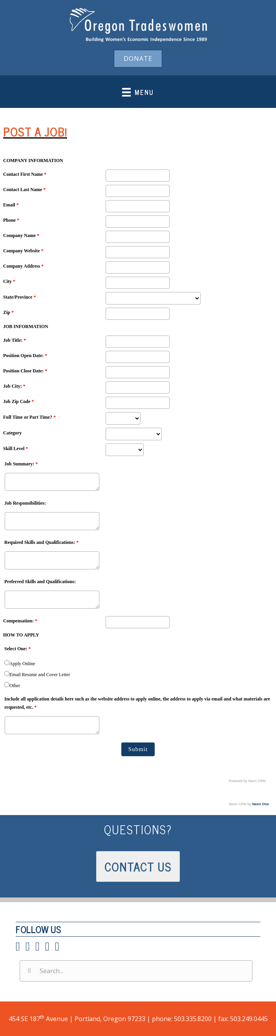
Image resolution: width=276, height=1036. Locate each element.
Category (12, 433)
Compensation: (20, 621)
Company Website (23, 251)
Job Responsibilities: (25, 503)
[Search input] (136, 970)
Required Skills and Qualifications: (41, 542)
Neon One (260, 804)
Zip (8, 312)
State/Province (19, 297)
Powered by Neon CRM (247, 781)
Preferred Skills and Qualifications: (40, 581)
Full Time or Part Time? (29, 417)
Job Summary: (21, 464)
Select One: (17, 648)
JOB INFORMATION (25, 326)
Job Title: (14, 340)
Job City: (14, 386)
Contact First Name (24, 174)
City (9, 281)
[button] (138, 58)
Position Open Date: (25, 355)
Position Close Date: (25, 371)
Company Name (21, 235)
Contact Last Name (24, 189)
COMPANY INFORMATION (33, 160)
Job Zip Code (18, 401)
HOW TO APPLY (21, 635)
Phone (11, 220)
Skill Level (15, 448)
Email (11, 205)
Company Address (23, 266)
